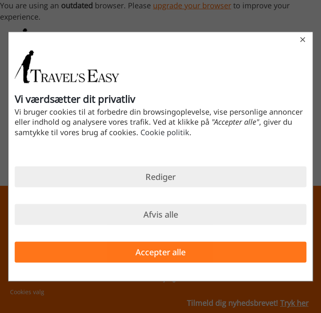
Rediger (160, 176)
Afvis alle (160, 214)
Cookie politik (164, 132)
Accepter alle (160, 251)
